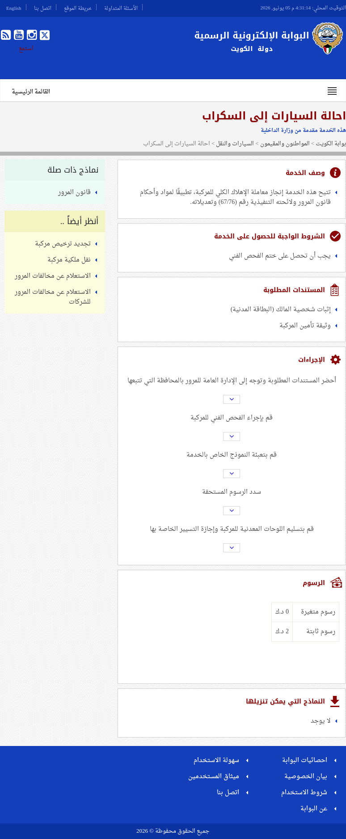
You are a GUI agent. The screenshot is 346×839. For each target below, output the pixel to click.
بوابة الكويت (331, 143)
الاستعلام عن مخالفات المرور (53, 276)
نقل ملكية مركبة (69, 260)
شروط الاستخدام (304, 793)
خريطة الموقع (78, 7)
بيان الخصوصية (305, 777)
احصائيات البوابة (304, 760)
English (13, 7)
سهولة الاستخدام (216, 760)
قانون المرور (74, 192)
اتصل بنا (42, 7)
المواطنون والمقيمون (285, 143)
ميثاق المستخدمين (213, 777)
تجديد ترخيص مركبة (63, 244)
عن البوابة (313, 809)
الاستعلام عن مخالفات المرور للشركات (53, 297)
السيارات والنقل (235, 143)
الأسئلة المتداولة (121, 7)
